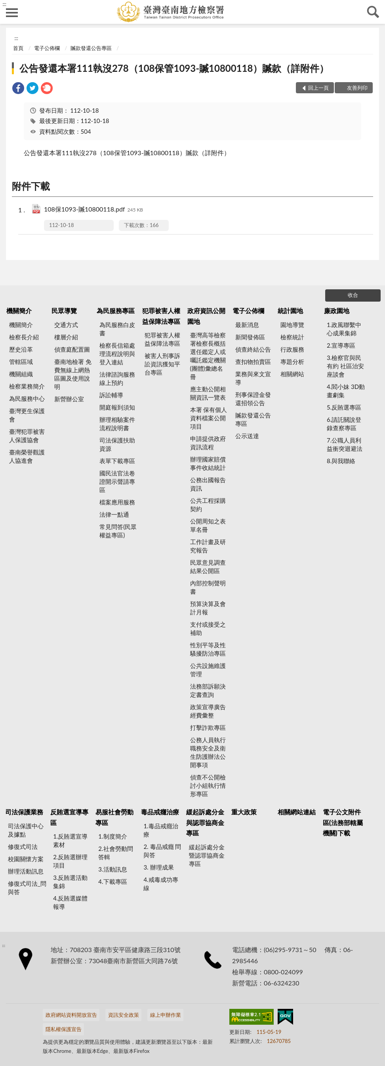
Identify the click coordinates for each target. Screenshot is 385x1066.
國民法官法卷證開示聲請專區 (117, 481)
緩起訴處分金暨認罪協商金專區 (207, 855)
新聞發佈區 (250, 337)
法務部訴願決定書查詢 (208, 690)
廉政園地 (336, 310)
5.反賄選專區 (344, 407)
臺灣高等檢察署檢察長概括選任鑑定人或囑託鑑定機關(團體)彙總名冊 (208, 355)
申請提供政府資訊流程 (208, 442)
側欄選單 (12, 12)
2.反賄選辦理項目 (70, 861)
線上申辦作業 (165, 1015)
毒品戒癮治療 (160, 812)
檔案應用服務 (117, 502)
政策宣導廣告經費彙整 (208, 711)
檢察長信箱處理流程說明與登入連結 (117, 354)
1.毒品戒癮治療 (160, 830)
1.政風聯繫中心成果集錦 (344, 329)
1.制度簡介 (112, 836)
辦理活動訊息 (26, 871)
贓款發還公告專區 (91, 48)
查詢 (373, 12)
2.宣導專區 (341, 345)
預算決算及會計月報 (208, 608)
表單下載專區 (117, 460)
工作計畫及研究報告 (208, 546)
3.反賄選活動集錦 (70, 881)
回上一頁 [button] (318, 88)
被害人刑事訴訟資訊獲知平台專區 (162, 364)
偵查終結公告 (253, 349)
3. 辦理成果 (158, 867)
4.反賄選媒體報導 (70, 902)
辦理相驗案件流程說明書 (117, 423)
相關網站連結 (297, 812)
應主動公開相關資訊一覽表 (208, 393)
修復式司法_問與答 (27, 887)
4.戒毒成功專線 (160, 883)
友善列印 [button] (357, 88)
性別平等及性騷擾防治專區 (208, 649)
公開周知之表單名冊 (208, 525)
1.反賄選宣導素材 (70, 840)
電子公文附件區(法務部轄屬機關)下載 (343, 822)
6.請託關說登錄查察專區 (344, 423)
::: (4, 4)
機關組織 (21, 373)
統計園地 (290, 310)
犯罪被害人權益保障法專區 (161, 316)
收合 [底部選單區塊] (353, 295)
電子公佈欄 (47, 48)
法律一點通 (114, 514)
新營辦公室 (69, 398)
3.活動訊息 (112, 869)
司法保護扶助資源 (117, 444)
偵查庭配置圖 (72, 349)
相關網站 (292, 373)
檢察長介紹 (24, 337)
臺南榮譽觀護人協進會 (27, 456)
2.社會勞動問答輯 (115, 852)
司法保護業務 (24, 812)
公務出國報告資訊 (208, 484)
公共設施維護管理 (208, 669)
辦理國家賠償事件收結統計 (208, 463)
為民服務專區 (116, 310)
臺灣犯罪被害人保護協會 (27, 435)
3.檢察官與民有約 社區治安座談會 (345, 366)
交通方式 (66, 324)
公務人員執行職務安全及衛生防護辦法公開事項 (208, 752)
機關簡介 (19, 310)
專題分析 (292, 361)
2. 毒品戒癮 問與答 (162, 850)
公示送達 (247, 435)
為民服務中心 (27, 398)
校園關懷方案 (26, 858)
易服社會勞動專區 (114, 817)
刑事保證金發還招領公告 (253, 398)
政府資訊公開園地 (206, 316)
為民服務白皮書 (117, 329)
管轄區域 (21, 361)
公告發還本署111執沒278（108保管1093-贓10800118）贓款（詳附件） (174, 68)
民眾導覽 (64, 310)
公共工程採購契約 (208, 504)
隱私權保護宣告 (64, 1029)
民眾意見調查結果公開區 (208, 566)
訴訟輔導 (111, 394)
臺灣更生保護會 (27, 415)
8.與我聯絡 (341, 460)
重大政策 (244, 812)
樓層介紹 (66, 337)
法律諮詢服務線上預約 (117, 378)
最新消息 (247, 324)
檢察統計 (292, 337)
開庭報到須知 (117, 407)
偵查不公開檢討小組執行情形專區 (208, 785)
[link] (18, 89)
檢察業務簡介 (27, 386)
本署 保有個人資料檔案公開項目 (208, 418)
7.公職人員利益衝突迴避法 (344, 444)
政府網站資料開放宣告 (71, 1015)
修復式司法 (23, 846)
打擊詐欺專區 (208, 727)
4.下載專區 (112, 881)
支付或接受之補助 (208, 628)
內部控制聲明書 (208, 587)
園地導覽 (292, 324)
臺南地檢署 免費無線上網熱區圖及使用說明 (72, 374)
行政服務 (292, 349)
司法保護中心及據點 (26, 830)
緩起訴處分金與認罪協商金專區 (205, 822)
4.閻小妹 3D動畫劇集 (346, 390)
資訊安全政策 (123, 1015)
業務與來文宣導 (253, 378)
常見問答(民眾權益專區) (118, 531)
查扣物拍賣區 (253, 361)
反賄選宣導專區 (69, 817)
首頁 (18, 48)
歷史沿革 (21, 349)
